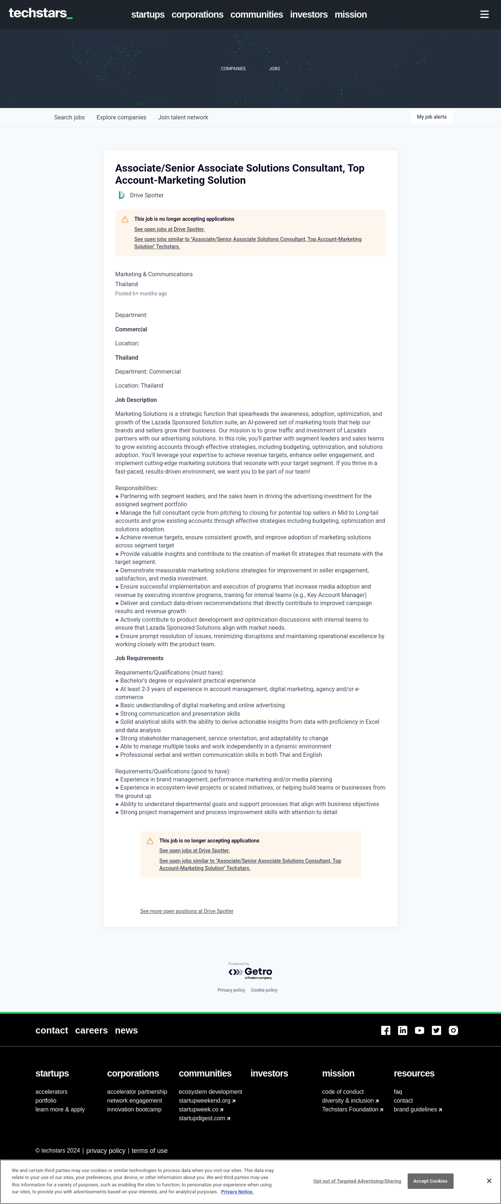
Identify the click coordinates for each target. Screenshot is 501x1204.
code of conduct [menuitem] (343, 1092)
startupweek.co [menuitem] (199, 1109)
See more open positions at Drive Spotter (187, 911)
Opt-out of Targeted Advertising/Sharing (357, 1185)
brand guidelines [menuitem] (415, 1109)
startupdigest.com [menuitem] (202, 1118)
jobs (69, 117)
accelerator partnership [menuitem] (137, 1092)
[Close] (489, 1185)
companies (121, 117)
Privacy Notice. (237, 1195)
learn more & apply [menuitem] (60, 1109)
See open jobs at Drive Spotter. (170, 229)
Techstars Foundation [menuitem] (350, 1109)
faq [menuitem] (398, 1092)
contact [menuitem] (403, 1100)
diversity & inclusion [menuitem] (348, 1100)
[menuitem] (149, 14)
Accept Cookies (431, 1185)
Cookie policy (264, 990)
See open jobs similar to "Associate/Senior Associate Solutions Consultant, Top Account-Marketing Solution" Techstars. (248, 242)
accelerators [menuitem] (52, 1092)
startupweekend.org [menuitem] (205, 1100)
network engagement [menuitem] (134, 1100)
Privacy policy (231, 990)
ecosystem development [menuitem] (211, 1092)
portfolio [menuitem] (46, 1100)
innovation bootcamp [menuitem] (134, 1109)
